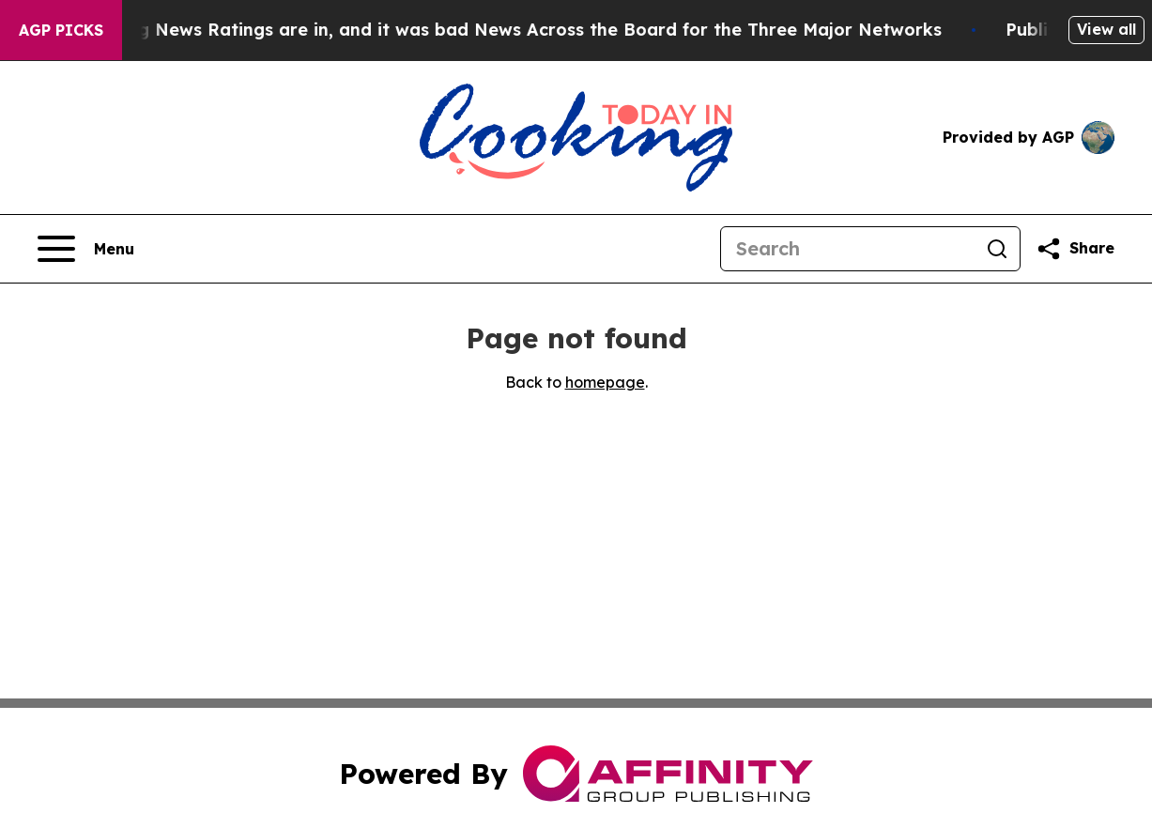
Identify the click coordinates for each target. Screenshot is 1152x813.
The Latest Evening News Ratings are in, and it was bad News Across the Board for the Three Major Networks (483, 29)
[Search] (848, 248)
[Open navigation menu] (86, 249)
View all (1106, 29)
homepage (605, 382)
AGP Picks (61, 30)
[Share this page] (1075, 249)
